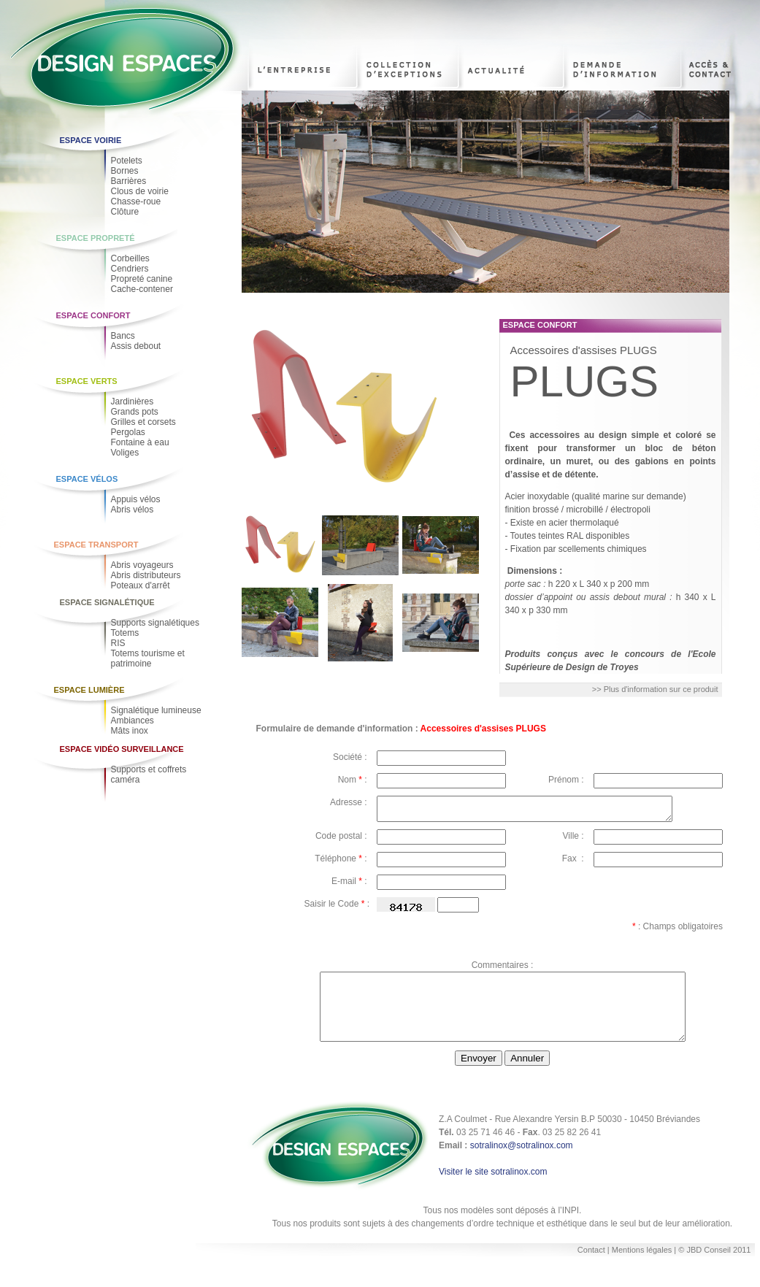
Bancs (123, 336)
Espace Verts (87, 381)
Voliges (125, 452)
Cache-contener (142, 289)
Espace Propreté (95, 238)
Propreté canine (142, 279)
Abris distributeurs (146, 575)
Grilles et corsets (143, 422)
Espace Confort (93, 315)
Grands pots (134, 412)
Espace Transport (96, 544)
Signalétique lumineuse (156, 710)
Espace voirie (91, 140)
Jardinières (132, 401)
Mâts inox (129, 731)
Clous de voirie (140, 191)
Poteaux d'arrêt (140, 585)
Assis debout (136, 346)
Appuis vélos (136, 499)
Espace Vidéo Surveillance (122, 749)
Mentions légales (643, 1267)
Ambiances (132, 720)
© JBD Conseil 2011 (714, 1267)
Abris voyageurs (142, 565)
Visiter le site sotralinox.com (493, 1189)
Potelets (126, 160)
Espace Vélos (87, 479)
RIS (118, 643)
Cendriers (130, 269)
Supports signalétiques (155, 623)
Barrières (129, 181)
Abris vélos (132, 509)
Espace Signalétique (107, 602)
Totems (125, 633)
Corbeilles (130, 258)
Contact (591, 1267)
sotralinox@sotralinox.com (521, 1163)
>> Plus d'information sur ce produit (655, 689)
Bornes (125, 171)
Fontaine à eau (140, 442)
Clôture (125, 212)
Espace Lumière (89, 689)
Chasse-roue (136, 201)
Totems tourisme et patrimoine (148, 658)
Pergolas (128, 432)
